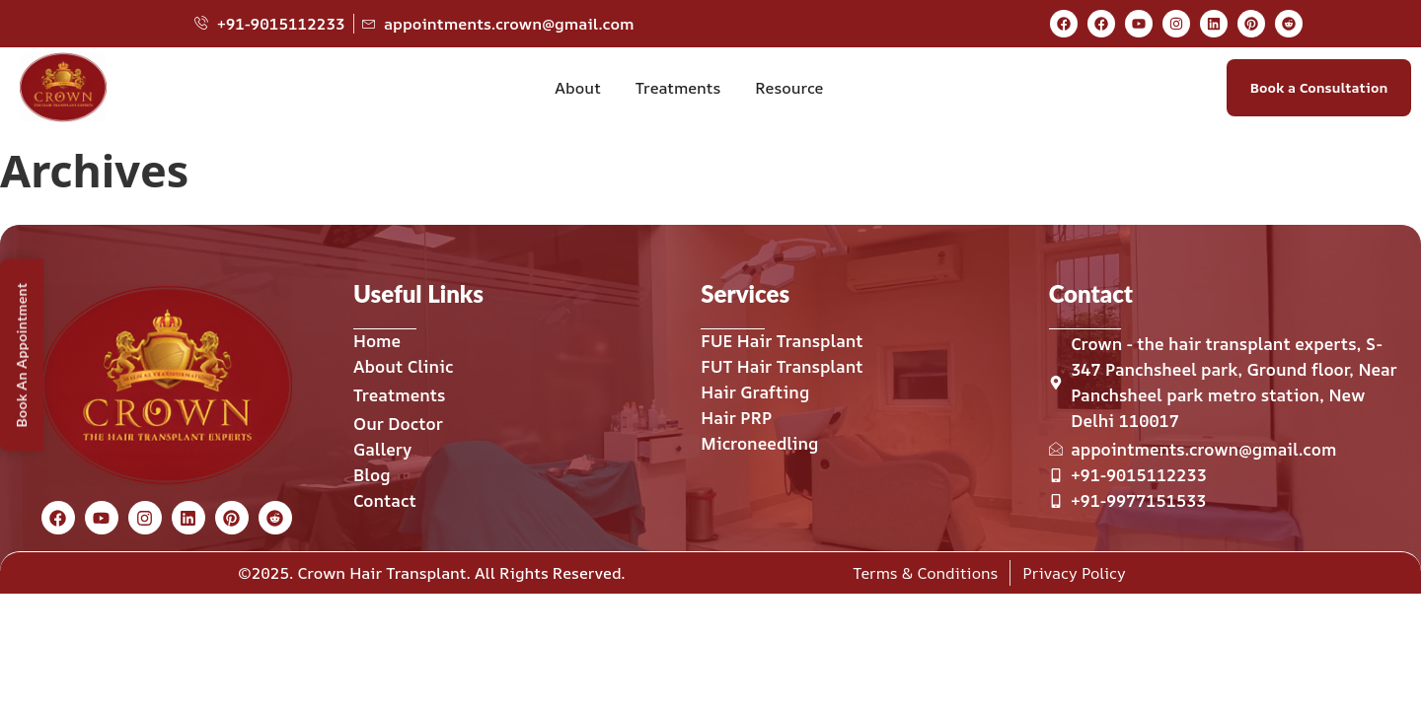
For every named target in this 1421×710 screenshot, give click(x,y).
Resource (789, 88)
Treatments (678, 88)
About (577, 88)
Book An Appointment (21, 355)
